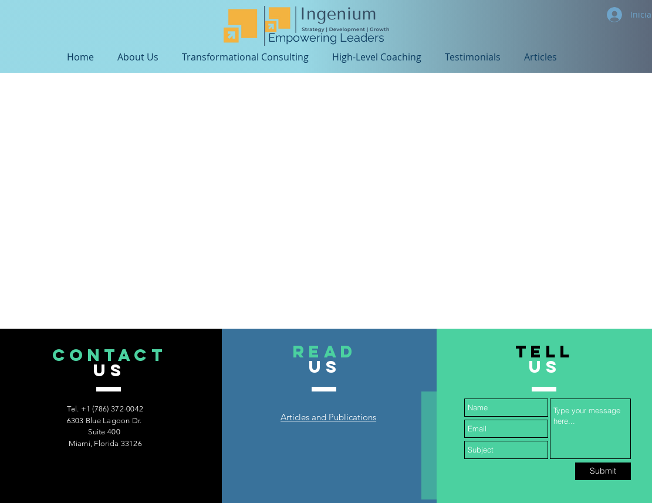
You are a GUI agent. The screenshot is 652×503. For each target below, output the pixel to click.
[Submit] (603, 471)
